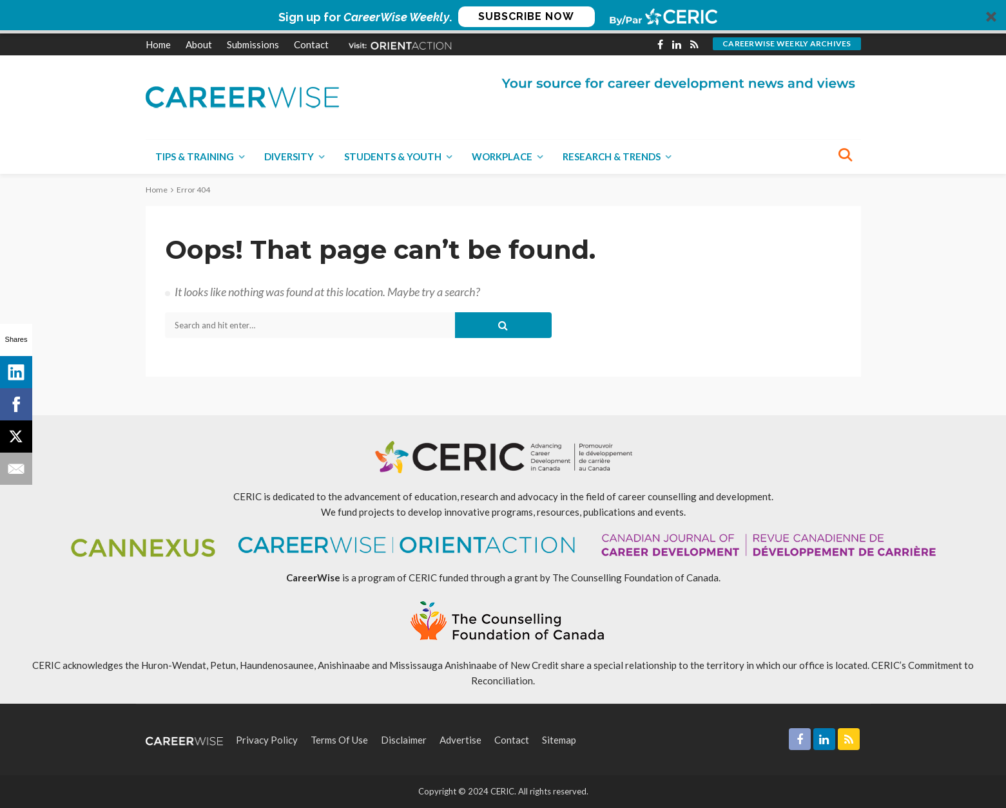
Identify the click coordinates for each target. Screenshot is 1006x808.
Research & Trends (612, 156)
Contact (311, 44)
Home (158, 44)
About (199, 44)
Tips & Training (194, 156)
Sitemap (559, 740)
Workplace (502, 156)
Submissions (253, 44)
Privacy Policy (267, 740)
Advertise (460, 740)
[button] (503, 16)
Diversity (289, 156)
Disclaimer (404, 740)
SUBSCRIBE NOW (526, 16)
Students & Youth (392, 156)
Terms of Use (339, 740)
